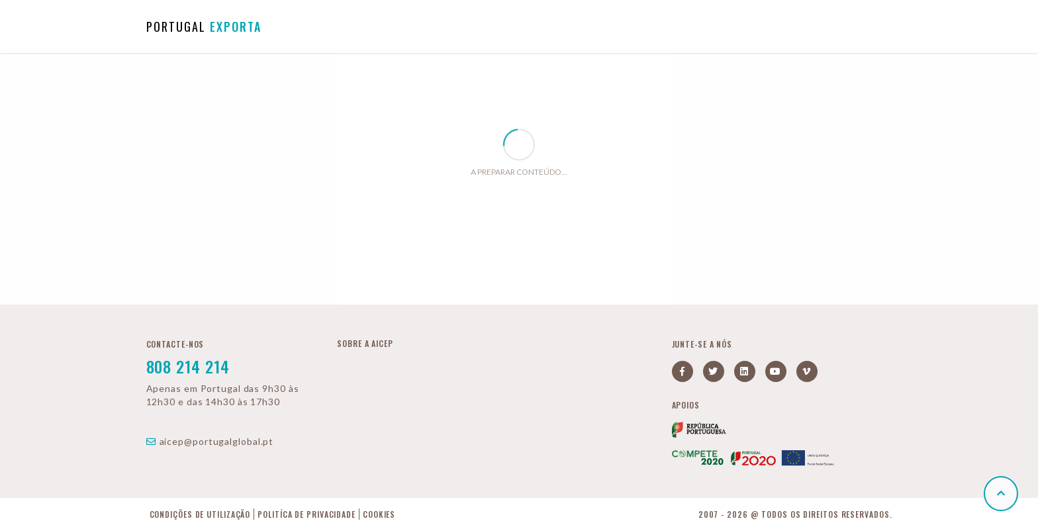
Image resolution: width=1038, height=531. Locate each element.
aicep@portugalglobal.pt (210, 441)
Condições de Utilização (200, 514)
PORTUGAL (203, 26)
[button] (1001, 493)
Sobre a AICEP (365, 343)
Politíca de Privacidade (306, 514)
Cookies (379, 514)
